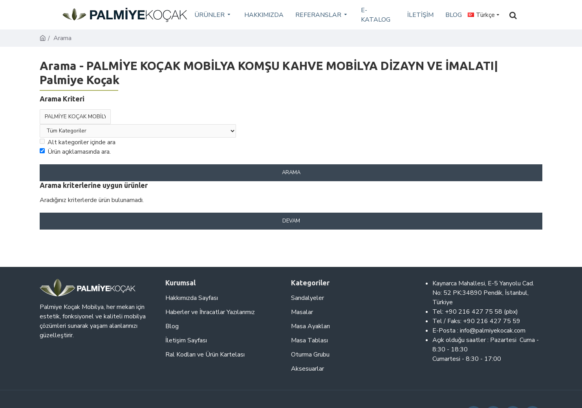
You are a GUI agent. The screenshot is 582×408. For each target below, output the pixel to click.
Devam (291, 220)
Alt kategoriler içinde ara (77, 142)
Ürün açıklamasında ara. (75, 151)
